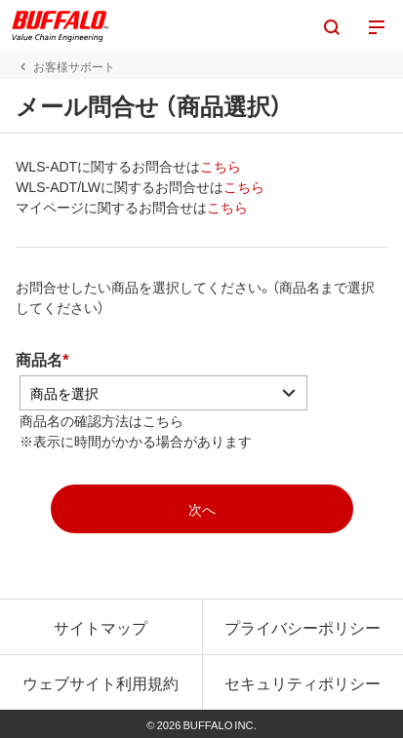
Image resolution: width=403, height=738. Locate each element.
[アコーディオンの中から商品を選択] (163, 392)
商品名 (39, 358)
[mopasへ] (202, 509)
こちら (220, 165)
